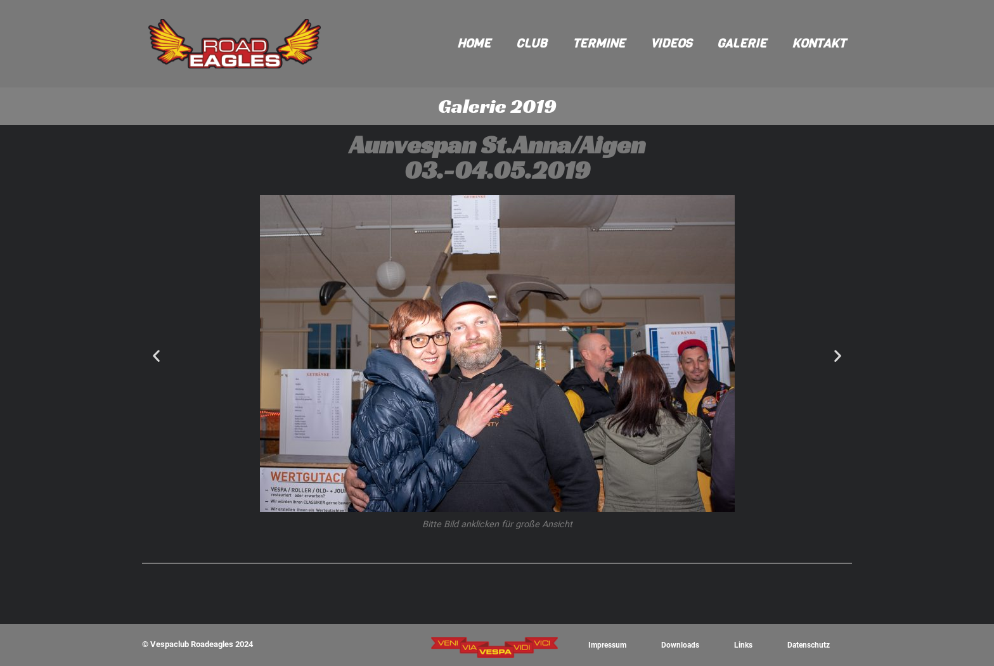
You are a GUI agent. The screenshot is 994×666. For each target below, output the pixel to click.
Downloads (681, 645)
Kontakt (819, 43)
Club (531, 43)
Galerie (741, 43)
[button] (156, 356)
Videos (671, 43)
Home (474, 43)
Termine (598, 43)
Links (743, 645)
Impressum (608, 645)
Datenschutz (808, 645)
